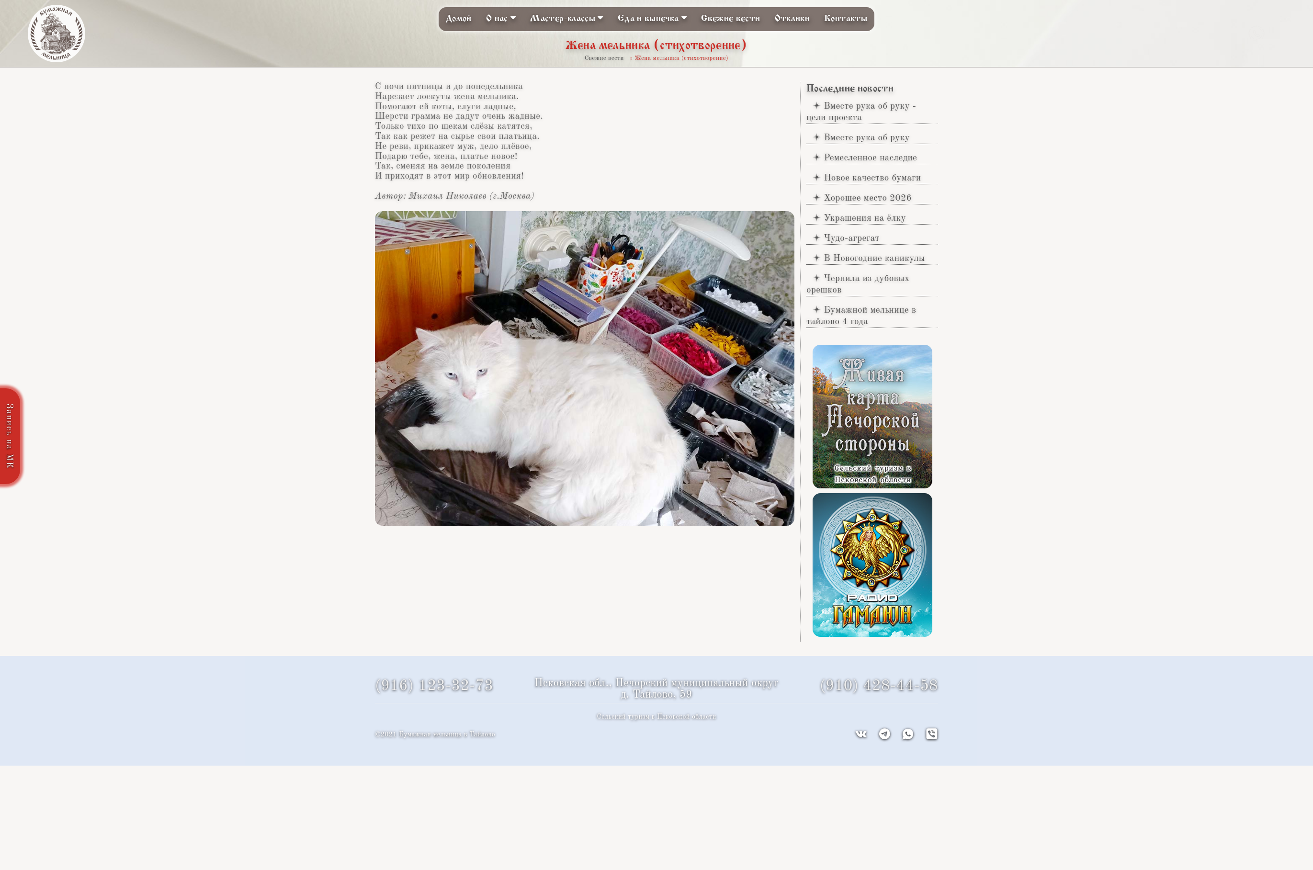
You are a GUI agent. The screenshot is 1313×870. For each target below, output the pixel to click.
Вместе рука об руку (867, 138)
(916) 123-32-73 (434, 686)
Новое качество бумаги (872, 178)
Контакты (845, 18)
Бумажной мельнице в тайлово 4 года (861, 316)
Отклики (792, 18)
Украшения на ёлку (865, 218)
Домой (459, 18)
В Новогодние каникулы (874, 258)
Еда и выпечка (652, 18)
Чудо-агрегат (852, 238)
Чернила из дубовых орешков (858, 284)
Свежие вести (730, 18)
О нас (501, 18)
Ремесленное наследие (870, 158)
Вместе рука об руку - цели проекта (861, 112)
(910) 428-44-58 (879, 686)
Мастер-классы (566, 18)
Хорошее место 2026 (868, 198)
